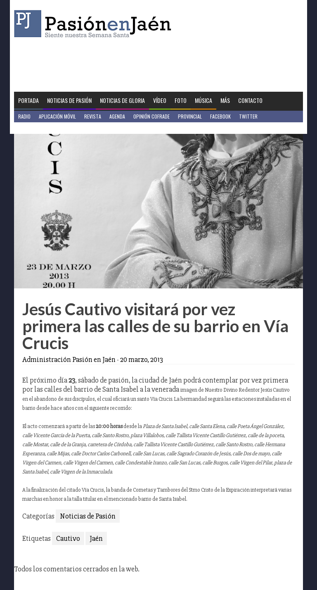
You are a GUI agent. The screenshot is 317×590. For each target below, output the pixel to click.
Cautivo (68, 538)
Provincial (190, 116)
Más (225, 100)
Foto (181, 100)
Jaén (96, 538)
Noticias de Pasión (69, 100)
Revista (92, 116)
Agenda (117, 116)
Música (203, 100)
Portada (28, 100)
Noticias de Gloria (122, 100)
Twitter (248, 116)
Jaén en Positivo (36, 127)
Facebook (220, 116)
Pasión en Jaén (95, 23)
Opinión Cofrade (151, 116)
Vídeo (159, 100)
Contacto (250, 100)
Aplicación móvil (57, 116)
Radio (24, 116)
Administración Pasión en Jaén (69, 359)
